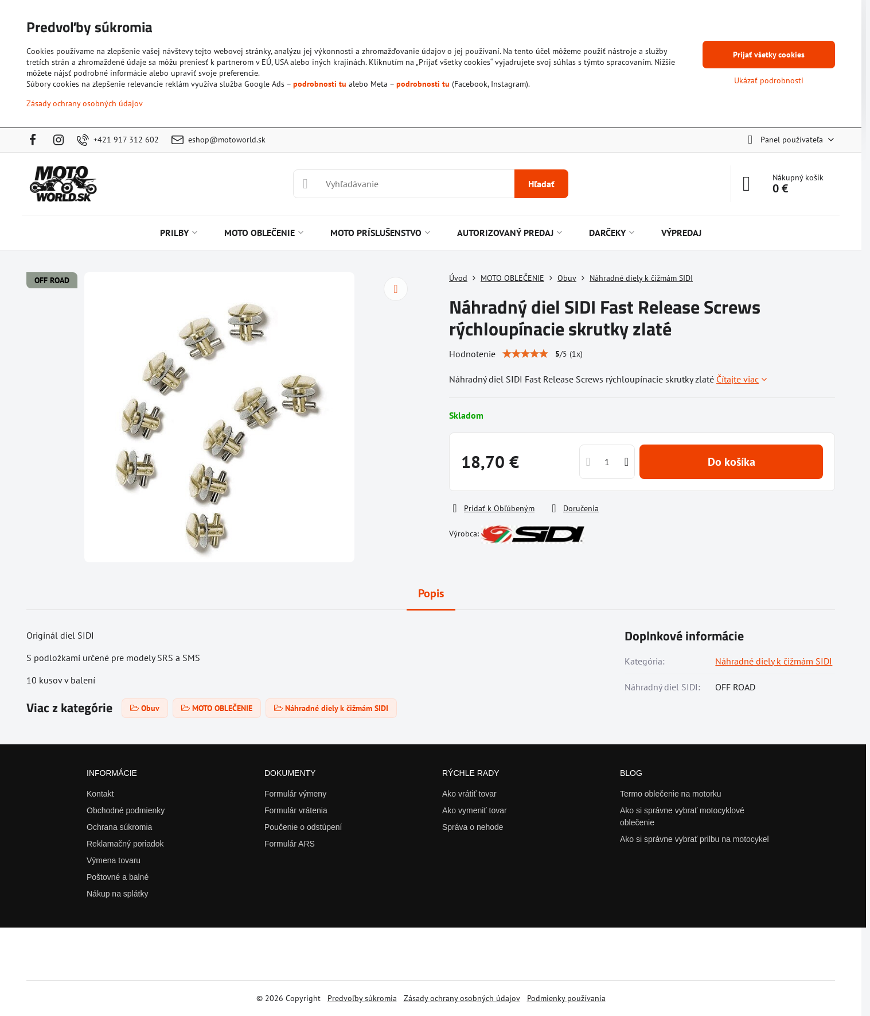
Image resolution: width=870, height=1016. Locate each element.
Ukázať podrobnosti (768, 80)
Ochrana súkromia (119, 827)
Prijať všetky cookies (769, 54)
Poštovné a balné (118, 877)
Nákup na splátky (117, 893)
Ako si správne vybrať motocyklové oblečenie (682, 816)
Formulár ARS (289, 843)
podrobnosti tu (319, 84)
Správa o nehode (473, 827)
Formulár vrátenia (295, 810)
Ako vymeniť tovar (474, 810)
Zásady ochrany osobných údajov (462, 998)
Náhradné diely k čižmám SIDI (773, 661)
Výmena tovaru (114, 860)
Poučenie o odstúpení (303, 827)
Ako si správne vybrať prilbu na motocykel (694, 839)
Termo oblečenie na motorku (670, 793)
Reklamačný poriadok (125, 843)
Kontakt (100, 793)
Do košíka (731, 461)
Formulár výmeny (295, 793)
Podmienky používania (566, 998)
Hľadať (541, 184)
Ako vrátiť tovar (469, 793)
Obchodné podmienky (126, 810)
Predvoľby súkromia (362, 998)
